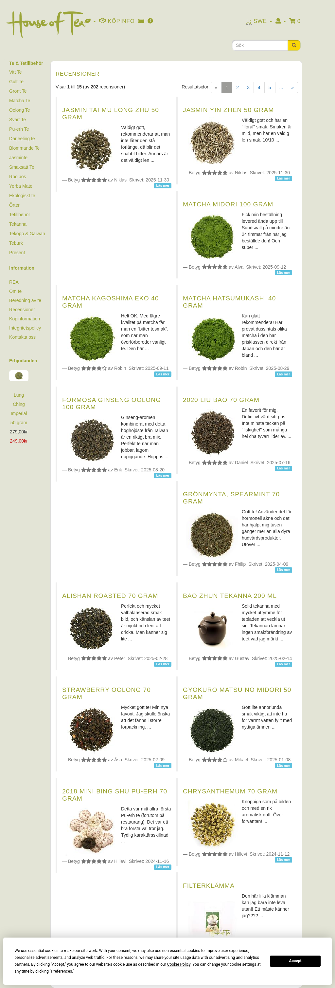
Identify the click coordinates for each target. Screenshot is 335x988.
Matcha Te (19, 100)
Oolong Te (19, 110)
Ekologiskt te (22, 195)
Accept (295, 961)
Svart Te (17, 119)
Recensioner (22, 309)
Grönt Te (17, 91)
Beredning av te (25, 300)
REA (14, 282)
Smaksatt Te (21, 167)
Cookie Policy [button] (178, 964)
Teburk (16, 243)
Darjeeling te (22, 138)
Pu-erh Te (19, 129)
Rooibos (17, 176)
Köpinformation (24, 318)
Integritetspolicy (25, 328)
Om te (15, 291)
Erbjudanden (23, 360)
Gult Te (16, 81)
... (281, 87)
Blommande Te (24, 148)
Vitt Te (15, 72)
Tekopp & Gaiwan (27, 233)
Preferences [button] (61, 971)
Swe (259, 21)
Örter (14, 205)
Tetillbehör (19, 214)
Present (17, 252)
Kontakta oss (22, 337)
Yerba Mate (20, 186)
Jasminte (18, 157)
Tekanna (17, 224)
